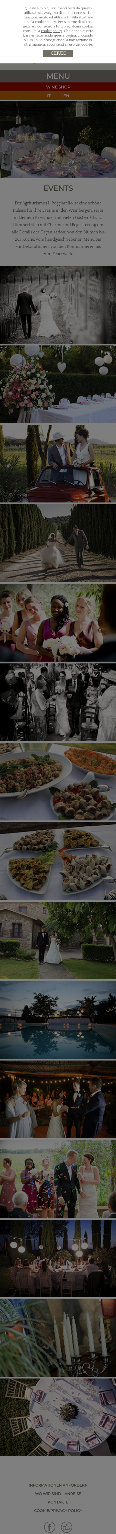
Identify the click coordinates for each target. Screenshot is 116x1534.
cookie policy (51, 31)
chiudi (58, 53)
